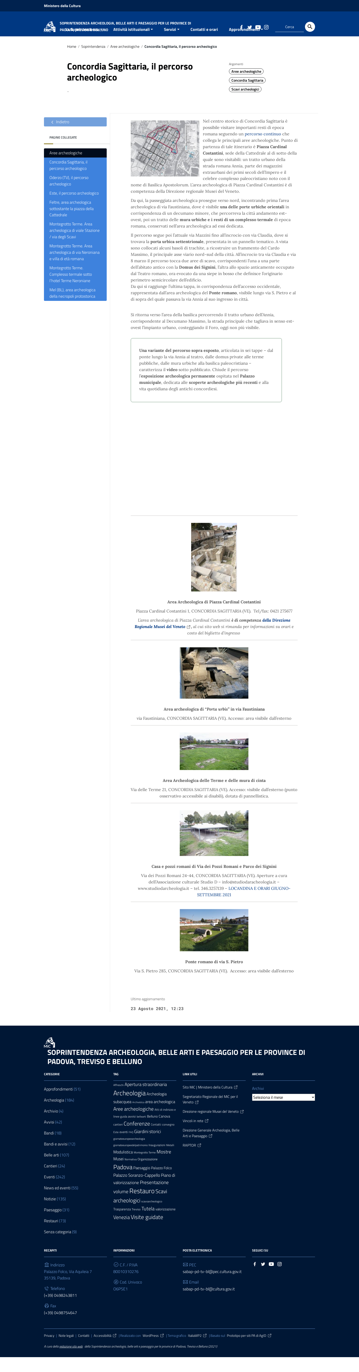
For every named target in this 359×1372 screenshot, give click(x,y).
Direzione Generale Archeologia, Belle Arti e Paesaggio (211, 1147)
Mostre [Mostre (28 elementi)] (164, 1166)
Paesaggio (53, 1225)
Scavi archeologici (245, 104)
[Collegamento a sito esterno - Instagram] (266, 26)
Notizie (50, 1214)
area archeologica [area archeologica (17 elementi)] (160, 1116)
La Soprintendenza (82, 44)
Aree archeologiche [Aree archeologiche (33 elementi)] (133, 1124)
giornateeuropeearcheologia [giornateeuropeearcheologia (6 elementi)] (129, 1154)
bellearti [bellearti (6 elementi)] (141, 1131)
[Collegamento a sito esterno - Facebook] (241, 26)
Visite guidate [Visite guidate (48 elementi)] (147, 1232)
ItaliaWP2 (197, 1350)
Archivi (258, 1103)
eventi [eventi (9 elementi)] (124, 1146)
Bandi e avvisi (56, 1159)
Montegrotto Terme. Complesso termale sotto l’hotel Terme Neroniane (70, 289)
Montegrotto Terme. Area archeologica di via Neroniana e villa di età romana (74, 267)
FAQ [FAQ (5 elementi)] (131, 1147)
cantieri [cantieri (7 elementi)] (118, 1139)
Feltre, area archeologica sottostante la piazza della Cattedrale (71, 223)
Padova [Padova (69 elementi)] (122, 1182)
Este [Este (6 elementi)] (116, 1147)
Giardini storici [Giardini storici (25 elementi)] (147, 1146)
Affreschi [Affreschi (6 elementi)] (118, 1100)
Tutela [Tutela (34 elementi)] (148, 1224)
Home (49, 44)
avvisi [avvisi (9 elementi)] (132, 1131)
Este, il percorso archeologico (74, 208)
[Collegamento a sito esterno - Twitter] (249, 26)
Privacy (49, 1350)
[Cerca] (310, 27)
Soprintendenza (93, 61)
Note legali (66, 1350)
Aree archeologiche (124, 61)
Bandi (49, 1148)
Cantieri (50, 1181)
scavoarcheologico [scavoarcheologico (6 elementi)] (151, 1216)
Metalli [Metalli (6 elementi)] (170, 1160)
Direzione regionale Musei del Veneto (213, 1126)
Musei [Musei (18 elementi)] (118, 1173)
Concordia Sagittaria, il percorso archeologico (68, 180)
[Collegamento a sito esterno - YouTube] (258, 26)
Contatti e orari (204, 44)
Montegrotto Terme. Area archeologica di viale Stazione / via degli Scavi (74, 245)
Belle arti (51, 1170)
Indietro (59, 137)
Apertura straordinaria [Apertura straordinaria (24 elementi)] (146, 1099)
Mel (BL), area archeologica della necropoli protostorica (72, 308)
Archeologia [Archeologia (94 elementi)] (129, 1108)
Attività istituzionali (131, 44)
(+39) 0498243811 (60, 1310)
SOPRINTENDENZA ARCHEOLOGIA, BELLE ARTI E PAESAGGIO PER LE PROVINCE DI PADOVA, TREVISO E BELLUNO (176, 1072)
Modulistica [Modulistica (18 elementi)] (123, 1166)
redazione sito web (71, 1361)
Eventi (49, 1192)
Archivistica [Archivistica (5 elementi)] (138, 1117)
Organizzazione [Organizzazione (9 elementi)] (148, 1173)
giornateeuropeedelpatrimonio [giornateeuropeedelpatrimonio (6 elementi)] (130, 1160)
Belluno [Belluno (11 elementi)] (152, 1131)
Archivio (51, 1126)
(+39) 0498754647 (60, 1328)
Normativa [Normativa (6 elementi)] (131, 1174)
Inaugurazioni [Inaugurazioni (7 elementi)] (157, 1160)
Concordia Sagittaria (247, 95)
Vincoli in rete (196, 1135)
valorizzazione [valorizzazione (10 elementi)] (165, 1224)
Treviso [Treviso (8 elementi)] (136, 1224)
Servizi (170, 44)
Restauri (51, 1236)
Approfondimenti (244, 44)
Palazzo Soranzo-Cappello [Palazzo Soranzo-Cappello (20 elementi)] (136, 1190)
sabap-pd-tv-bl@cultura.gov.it (209, 1304)
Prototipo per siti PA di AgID (249, 1350)
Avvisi (49, 1137)
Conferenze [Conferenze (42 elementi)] (137, 1138)
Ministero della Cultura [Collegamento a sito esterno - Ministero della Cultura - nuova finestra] (62, 5)
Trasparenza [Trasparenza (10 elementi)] (122, 1224)
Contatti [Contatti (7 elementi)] (156, 1139)
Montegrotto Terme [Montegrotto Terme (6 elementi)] (145, 1167)
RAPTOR (192, 1160)
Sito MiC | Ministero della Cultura (210, 1102)
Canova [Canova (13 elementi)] (164, 1131)
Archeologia (54, 1115)
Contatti (83, 1350)
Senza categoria (57, 1247)
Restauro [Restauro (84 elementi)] (142, 1206)
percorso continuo (263, 148)
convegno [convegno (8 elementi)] (168, 1139)
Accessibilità (105, 1350)
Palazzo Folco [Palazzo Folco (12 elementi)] (161, 1182)
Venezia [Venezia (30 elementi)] (121, 1232)
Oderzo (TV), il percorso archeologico (68, 195)
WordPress (153, 1350)
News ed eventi (57, 1203)
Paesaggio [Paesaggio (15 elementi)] (141, 1183)
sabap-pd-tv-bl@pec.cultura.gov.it (212, 1287)
